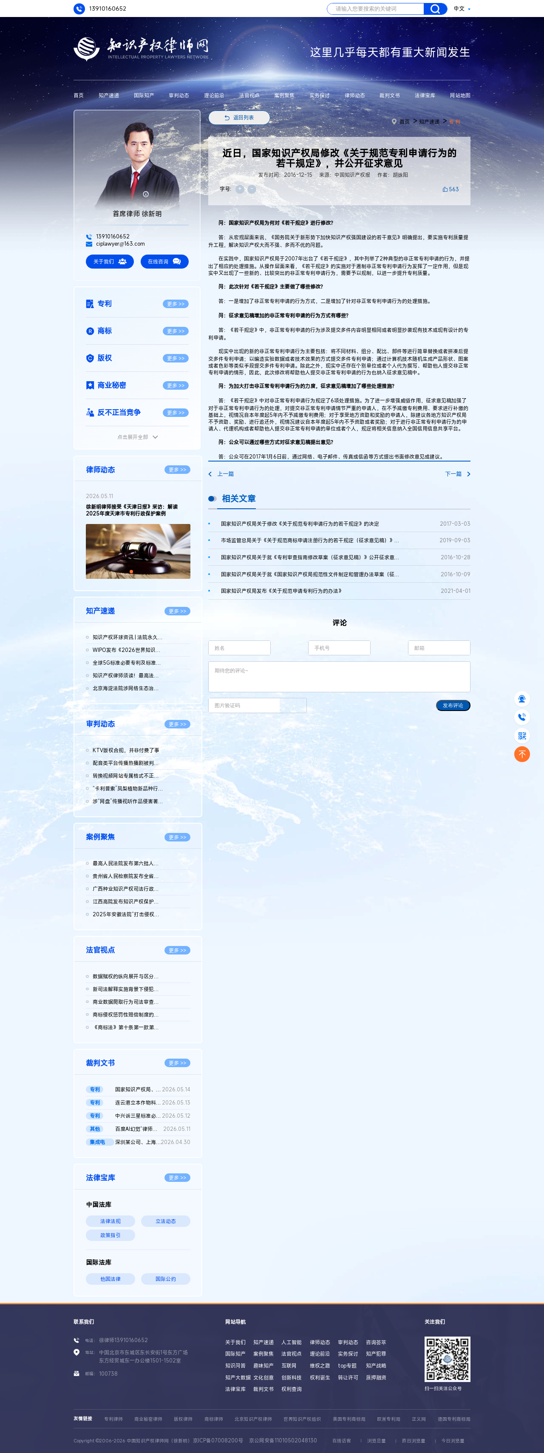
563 (454, 189)
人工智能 (291, 1342)
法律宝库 (425, 95)
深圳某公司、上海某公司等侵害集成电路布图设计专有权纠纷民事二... (152, 1142)
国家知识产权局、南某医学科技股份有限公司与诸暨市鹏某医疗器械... (152, 1089)
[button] (131, 571)
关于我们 (110, 261)
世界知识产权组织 (302, 1419)
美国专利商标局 (349, 1419)
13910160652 (100, 9)
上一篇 (221, 474)
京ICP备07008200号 (218, 1440)
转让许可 (348, 1377)
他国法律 (110, 1278)
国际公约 (166, 1278)
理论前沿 (214, 95)
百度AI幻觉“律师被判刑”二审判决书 (152, 1129)
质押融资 (376, 1377)
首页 (79, 95)
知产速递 (109, 95)
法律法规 (110, 1221)
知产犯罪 (376, 1353)
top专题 (347, 1365)
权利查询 (291, 1388)
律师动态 (355, 95)
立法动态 (166, 1221)
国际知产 (144, 95)
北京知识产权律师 (253, 1419)
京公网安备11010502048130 (283, 1440)
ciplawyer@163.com (115, 243)
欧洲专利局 (388, 1419)
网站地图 (460, 95)
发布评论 (453, 705)
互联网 (289, 1365)
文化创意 (263, 1377)
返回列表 (243, 117)
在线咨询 (164, 261)
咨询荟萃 (376, 1342)
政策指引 (110, 1235)
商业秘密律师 (148, 1419)
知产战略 (376, 1365)
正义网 (419, 1419)
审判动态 (179, 95)
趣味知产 (263, 1365)
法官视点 (249, 95)
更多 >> (175, 303)
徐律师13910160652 (123, 1340)
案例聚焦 (284, 95)
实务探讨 (319, 95)
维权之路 (320, 1365)
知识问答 (235, 1365)
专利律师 (113, 1419)
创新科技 (291, 1377)
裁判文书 (390, 95)
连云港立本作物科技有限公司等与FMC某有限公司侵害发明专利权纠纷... (152, 1102)
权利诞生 (320, 1377)
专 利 (454, 121)
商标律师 (213, 1419)
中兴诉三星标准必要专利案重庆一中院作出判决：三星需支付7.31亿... (152, 1116)
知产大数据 (238, 1377)
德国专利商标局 (454, 1419)
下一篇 (457, 474)
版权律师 (183, 1419)
